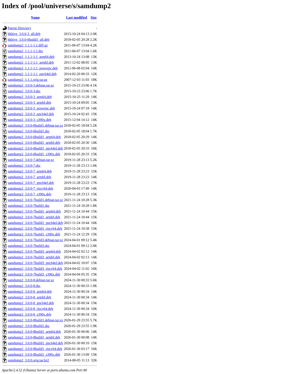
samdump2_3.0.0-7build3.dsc (29, 246)
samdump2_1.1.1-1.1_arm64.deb (31, 57)
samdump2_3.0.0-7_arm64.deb (30, 171)
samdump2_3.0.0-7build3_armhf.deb (34, 257)
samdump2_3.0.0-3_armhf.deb (29, 102)
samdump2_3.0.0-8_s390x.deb (29, 314)
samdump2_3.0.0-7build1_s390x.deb (34, 234)
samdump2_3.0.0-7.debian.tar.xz (31, 160)
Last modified (76, 17)
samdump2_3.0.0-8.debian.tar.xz (31, 280)
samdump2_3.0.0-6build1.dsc (29, 131)
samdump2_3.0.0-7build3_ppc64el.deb (35, 263)
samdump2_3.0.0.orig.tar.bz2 (28, 360)
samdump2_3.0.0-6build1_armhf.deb (34, 142)
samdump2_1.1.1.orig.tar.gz (27, 79)
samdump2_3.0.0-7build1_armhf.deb (34, 217)
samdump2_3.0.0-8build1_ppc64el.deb (35, 343)
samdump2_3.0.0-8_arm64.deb (30, 291)
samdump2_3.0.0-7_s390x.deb (29, 194)
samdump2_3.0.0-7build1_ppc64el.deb (35, 223)
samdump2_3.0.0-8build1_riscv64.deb (35, 349)
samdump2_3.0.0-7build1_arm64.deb (34, 211)
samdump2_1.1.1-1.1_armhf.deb (31, 62)
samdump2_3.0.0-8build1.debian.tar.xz (35, 320)
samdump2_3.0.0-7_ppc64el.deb (31, 183)
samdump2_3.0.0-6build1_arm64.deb (34, 137)
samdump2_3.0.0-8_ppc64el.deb (31, 303)
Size (93, 17)
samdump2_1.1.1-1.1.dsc (25, 51)
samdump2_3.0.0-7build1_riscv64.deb (35, 228)
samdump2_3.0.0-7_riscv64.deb (30, 188)
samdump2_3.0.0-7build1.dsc (29, 205)
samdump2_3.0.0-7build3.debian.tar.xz (35, 240)
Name (35, 17)
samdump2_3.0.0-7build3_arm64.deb (34, 251)
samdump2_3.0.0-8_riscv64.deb (30, 309)
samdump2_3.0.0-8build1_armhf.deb (34, 337)
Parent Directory (19, 28)
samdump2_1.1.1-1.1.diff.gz (28, 45)
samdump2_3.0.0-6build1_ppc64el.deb (35, 148)
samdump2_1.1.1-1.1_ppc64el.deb (32, 74)
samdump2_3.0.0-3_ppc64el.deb (31, 114)
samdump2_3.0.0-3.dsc (24, 91)
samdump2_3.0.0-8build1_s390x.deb (34, 354)
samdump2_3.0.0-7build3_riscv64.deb (35, 268)
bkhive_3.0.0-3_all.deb (24, 34)
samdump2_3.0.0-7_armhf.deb (29, 177)
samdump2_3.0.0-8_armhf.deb (29, 297)
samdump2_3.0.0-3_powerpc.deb (31, 108)
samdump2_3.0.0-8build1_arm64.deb (34, 331)
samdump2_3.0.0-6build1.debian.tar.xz (35, 125)
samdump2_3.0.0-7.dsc (24, 165)
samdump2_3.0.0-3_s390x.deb (29, 120)
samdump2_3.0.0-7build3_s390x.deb (34, 274)
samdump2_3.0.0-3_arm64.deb (30, 97)
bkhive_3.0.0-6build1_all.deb (28, 39)
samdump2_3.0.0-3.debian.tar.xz (31, 85)
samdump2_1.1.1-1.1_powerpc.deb (33, 68)
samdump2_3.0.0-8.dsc (24, 286)
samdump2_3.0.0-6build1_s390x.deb (34, 154)
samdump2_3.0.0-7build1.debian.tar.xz (35, 200)
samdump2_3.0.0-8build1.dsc (29, 326)
